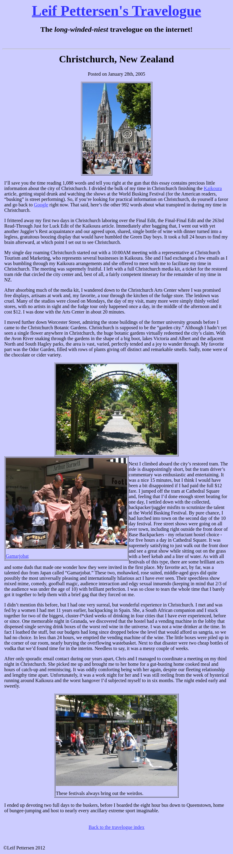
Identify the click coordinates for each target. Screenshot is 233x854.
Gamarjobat (17, 556)
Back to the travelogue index (116, 827)
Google (41, 204)
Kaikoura (213, 188)
